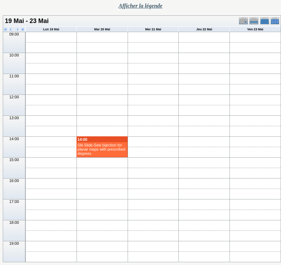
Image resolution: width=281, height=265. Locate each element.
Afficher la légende (140, 6)
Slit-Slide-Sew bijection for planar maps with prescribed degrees (102, 149)
